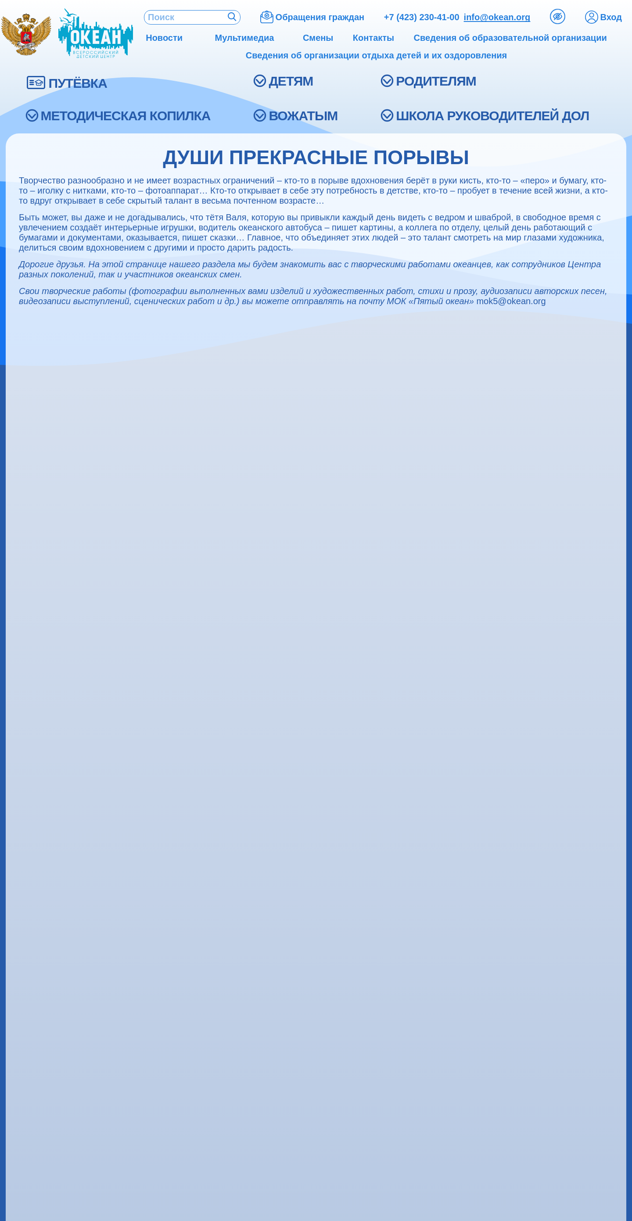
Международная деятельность (66, 877)
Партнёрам (35, 844)
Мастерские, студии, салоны (237, 796)
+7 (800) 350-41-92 (562, 802)
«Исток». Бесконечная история (240, 921)
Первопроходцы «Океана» (233, 965)
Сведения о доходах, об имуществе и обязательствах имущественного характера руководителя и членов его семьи (88, 803)
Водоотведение (390, 877)
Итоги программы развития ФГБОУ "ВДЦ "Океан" (83, 759)
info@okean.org (497, 17)
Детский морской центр (228, 858)
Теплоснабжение (392, 866)
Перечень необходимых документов (423, 804)
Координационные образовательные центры (263, 774)
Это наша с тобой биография (238, 976)
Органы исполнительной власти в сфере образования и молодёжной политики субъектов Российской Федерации (431, 785)
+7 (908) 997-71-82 (562, 815)
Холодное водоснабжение (407, 899)
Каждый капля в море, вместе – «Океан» (257, 998)
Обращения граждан (398, 952)
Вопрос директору (394, 940)
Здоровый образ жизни (228, 785)
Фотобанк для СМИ (48, 984)
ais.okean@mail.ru (561, 887)
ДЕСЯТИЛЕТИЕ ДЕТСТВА (408, 1020)
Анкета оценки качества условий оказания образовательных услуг (434, 967)
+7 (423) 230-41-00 (422, 17)
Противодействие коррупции (63, 833)
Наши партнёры (42, 866)
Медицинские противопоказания (417, 744)
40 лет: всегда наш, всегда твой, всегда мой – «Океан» (264, 1034)
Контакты (32, 785)
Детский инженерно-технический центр (254, 744)
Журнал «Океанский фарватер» (69, 940)
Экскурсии (33, 888)
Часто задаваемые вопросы (410, 982)
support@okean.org (367, 1128)
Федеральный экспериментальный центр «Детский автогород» (257, 759)
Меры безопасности (397, 766)
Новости (30, 962)
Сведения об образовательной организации (88, 733)
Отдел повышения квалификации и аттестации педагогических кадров (247, 822)
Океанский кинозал (221, 1019)
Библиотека (209, 847)
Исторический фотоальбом (234, 954)
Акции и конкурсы (45, 855)
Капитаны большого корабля (237, 932)
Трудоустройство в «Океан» (62, 744)
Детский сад (210, 869)
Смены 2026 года (393, 755)
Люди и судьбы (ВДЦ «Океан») (240, 943)
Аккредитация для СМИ (55, 930)
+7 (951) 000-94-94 (562, 743)
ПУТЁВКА (78, 83)
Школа (201, 807)
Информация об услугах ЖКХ (65, 822)
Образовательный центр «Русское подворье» (264, 733)
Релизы (29, 951)
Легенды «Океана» (221, 1009)
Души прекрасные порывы (233, 987)
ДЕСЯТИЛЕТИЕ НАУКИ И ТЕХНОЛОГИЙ (432, 1009)
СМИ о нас (34, 973)
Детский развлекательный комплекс (249, 836)
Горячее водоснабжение (404, 888)
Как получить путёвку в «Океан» (417, 733)
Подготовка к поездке (399, 815)
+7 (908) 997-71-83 (562, 827)
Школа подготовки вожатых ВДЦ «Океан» (84, 774)
